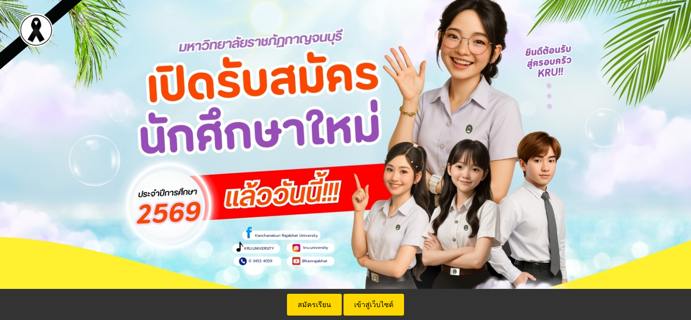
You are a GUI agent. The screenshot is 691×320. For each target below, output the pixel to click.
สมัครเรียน (314, 304)
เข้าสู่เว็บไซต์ (373, 304)
